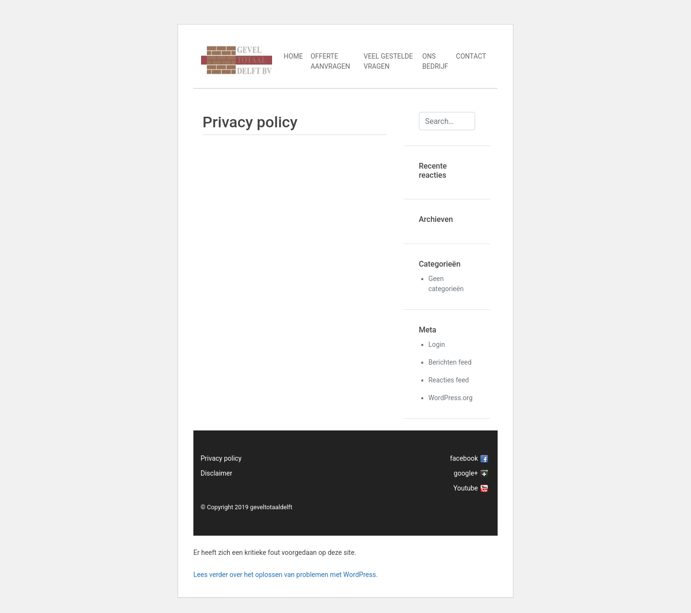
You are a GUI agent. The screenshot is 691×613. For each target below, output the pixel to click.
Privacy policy (221, 458)
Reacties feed (449, 380)
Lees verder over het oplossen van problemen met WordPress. (285, 574)
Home (293, 56)
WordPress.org (451, 398)
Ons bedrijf (435, 61)
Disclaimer (216, 473)
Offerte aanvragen (330, 61)
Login (437, 344)
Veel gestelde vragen (388, 61)
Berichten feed (450, 362)
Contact (471, 56)
